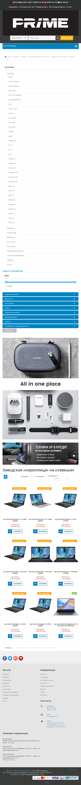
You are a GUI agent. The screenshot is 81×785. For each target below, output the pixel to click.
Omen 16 (12, 218)
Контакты (43, 695)
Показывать (24, 476)
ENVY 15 (11, 191)
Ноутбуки (23, 57)
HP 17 (11, 154)
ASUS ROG (12, 91)
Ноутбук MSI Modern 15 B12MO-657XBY (66, 572)
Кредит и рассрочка (47, 686)
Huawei (11, 132)
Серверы (10, 260)
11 (42, 648)
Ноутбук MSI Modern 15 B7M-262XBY (15, 625)
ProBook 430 (13, 172)
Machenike (12, 141)
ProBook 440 (13, 177)
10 (39, 648)
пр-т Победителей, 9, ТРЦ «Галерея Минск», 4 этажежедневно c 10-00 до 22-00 (56, 725)
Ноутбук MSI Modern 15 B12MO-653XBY (15, 572)
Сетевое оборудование (15, 255)
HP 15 (11, 150)
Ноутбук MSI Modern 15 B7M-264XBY (40, 625)
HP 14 (11, 145)
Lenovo (11, 113)
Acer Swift (12, 127)
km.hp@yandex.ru (21, 2)
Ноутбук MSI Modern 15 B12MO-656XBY (41, 572)
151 (46, 648)
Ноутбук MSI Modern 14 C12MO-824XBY (15, 520)
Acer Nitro (12, 122)
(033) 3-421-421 (51, 710)
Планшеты (10, 228)
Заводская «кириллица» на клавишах (63, 57)
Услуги (9, 265)
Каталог (16, 57)
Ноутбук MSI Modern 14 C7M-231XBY (66, 520)
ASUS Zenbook (14, 86)
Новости (43, 674)
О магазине (44, 677)
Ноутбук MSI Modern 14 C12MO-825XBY (41, 520)
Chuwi (11, 77)
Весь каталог (17, 38)
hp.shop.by (63, 2)
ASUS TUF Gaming (15, 95)
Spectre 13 (12, 204)
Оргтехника (11, 242)
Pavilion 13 (12, 159)
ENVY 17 (11, 195)
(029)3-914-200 (38, 2)
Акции (42, 692)
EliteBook (12, 200)
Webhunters (73, 770)
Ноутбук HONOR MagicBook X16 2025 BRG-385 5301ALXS (66, 625)
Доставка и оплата (46, 680)
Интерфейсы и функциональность (39, 57)
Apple (10, 136)
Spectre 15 (12, 209)
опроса (46, 782)
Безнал (42, 689)
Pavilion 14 (12, 163)
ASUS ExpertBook (15, 100)
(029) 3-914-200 (51, 708)
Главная (9, 57)
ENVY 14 (11, 186)
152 (50, 648)
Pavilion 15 (12, 168)
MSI (10, 104)
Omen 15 (12, 213)
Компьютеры (11, 233)
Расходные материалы (15, 251)
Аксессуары (11, 246)
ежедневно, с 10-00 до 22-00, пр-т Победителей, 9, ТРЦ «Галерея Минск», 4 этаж (40, 7)
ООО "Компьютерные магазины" (20, 771)
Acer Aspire (12, 118)
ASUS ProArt (13, 109)
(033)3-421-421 (51, 2)
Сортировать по (53, 476)
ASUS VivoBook (14, 81)
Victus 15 (12, 223)
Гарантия (43, 683)
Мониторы (11, 237)
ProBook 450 (13, 182)
